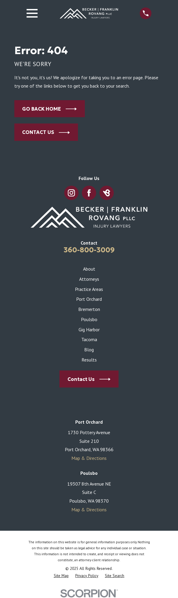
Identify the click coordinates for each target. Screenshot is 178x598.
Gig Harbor (89, 329)
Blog (89, 350)
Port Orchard (89, 299)
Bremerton (89, 309)
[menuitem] (61, 575)
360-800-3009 (89, 249)
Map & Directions (89, 458)
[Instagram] (71, 192)
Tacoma (89, 339)
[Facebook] (89, 192)
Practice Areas (89, 289)
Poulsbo (89, 319)
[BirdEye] (106, 192)
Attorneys (89, 279)
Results (89, 360)
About (89, 269)
